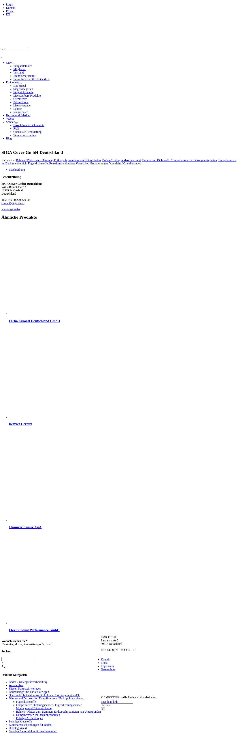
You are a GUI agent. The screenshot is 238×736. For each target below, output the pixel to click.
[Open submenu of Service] (16, 122)
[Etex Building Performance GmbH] (54, 622)
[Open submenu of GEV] (13, 63)
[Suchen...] (117, 705)
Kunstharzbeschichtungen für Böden (30, 724)
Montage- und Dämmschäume (34, 708)
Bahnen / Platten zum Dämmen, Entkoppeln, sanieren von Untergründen (58, 160)
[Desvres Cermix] (54, 416)
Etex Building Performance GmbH (34, 630)
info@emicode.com (112, 653)
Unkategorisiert (18, 728)
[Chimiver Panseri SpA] (54, 519)
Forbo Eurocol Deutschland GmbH (34, 321)
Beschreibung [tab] (17, 169)
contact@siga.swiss (12, 203)
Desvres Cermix (20, 424)
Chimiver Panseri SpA (25, 527)
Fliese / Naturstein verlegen (25, 688)
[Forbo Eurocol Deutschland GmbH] (54, 313)
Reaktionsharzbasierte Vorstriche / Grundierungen (78, 163)
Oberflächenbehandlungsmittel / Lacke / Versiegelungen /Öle (44, 695)
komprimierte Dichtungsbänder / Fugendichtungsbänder (49, 705)
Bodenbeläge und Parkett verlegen (29, 691)
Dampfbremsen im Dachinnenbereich (38, 714)
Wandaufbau (16, 685)
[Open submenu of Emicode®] (20, 83)
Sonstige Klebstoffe (20, 721)
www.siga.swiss (10, 209)
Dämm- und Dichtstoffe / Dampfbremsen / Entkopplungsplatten (179, 160)
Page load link (109, 701)
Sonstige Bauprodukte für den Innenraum (33, 731)
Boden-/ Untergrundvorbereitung (121, 160)
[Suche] (103, 709)
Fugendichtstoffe (38, 163)
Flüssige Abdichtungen (29, 718)
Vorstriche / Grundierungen (125, 163)
